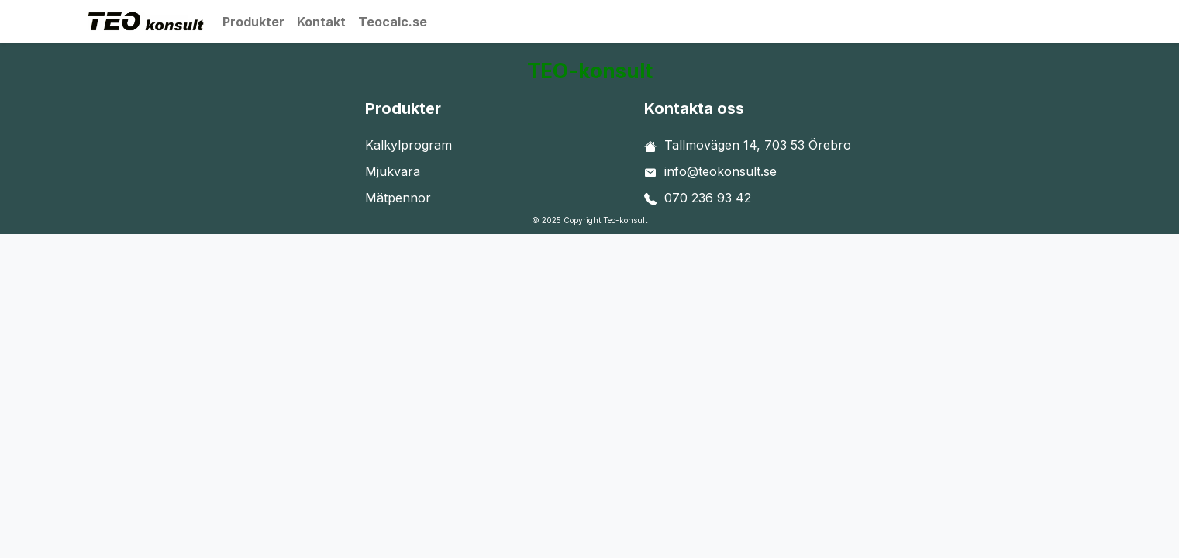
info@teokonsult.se (720, 171)
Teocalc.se (392, 21)
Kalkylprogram (408, 145)
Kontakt (321, 21)
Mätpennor (398, 197)
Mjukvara (392, 171)
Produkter (253, 21)
